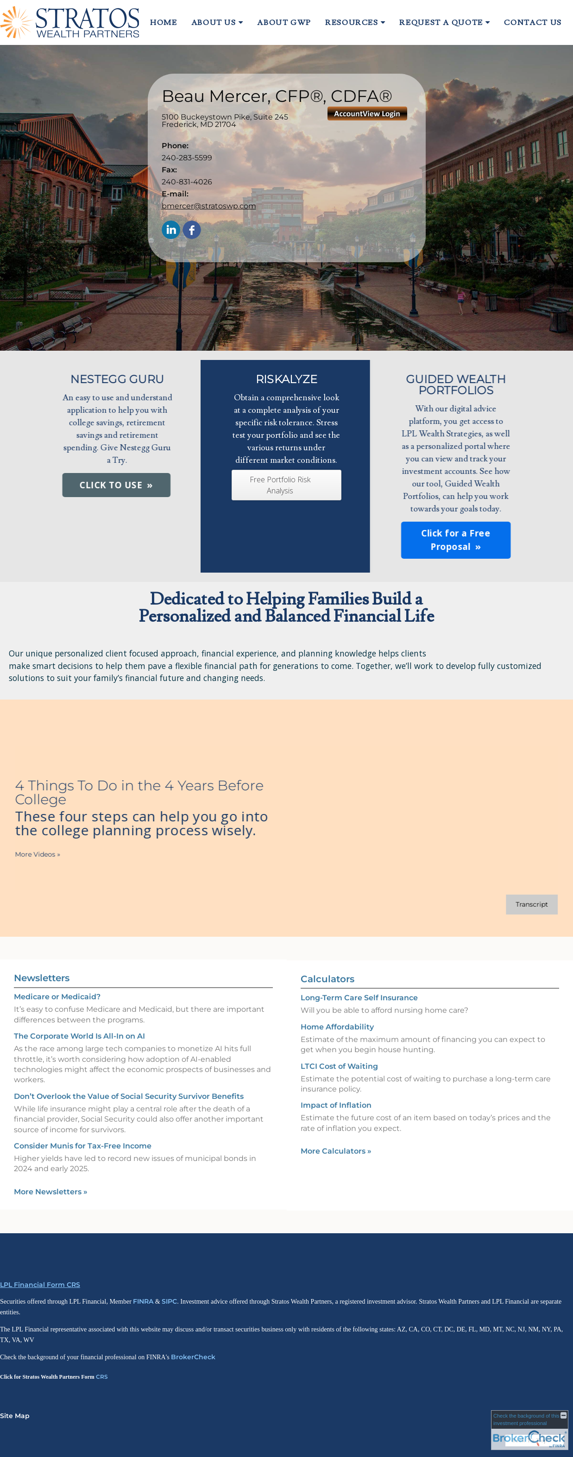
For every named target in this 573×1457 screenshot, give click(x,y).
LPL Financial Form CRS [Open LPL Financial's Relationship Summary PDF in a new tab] (40, 1284)
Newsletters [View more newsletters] (41, 965)
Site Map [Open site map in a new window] (15, 1416)
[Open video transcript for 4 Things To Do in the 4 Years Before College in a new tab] (518, 905)
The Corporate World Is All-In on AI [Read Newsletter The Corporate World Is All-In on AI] (79, 1022)
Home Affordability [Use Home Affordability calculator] (337, 1040)
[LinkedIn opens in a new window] (171, 230)
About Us (213, 23)
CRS (102, 1376)
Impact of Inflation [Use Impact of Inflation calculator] (336, 1118)
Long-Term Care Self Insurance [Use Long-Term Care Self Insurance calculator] (359, 1011)
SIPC (169, 1301)
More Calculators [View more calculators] (336, 1164)
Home (163, 23)
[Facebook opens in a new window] (192, 230)
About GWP (284, 23)
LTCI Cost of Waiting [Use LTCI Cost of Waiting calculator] (339, 1079)
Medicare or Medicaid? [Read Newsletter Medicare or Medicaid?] (57, 983)
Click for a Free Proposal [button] (350, 540)
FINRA (143, 1301)
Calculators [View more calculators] (327, 992)
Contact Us (532, 23)
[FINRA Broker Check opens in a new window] (529, 1430)
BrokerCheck (193, 1357)
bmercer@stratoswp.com (209, 206)
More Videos (24, 854)
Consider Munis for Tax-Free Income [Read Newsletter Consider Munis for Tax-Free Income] (82, 1132)
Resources (351, 23)
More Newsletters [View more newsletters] (51, 1178)
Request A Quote (441, 23)
